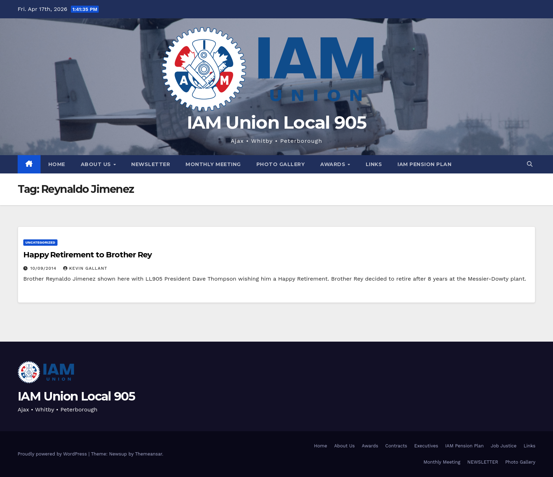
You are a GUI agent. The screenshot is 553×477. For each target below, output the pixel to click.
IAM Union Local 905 (276, 122)
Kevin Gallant (85, 268)
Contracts (396, 445)
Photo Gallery (280, 164)
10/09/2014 (44, 268)
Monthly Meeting (213, 164)
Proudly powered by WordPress (53, 454)
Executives (426, 445)
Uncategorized (40, 242)
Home (56, 164)
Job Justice (504, 445)
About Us (97, 164)
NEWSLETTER (150, 164)
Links (374, 164)
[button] (530, 164)
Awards (333, 164)
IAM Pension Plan (424, 164)
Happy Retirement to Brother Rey (87, 254)
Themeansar (148, 454)
